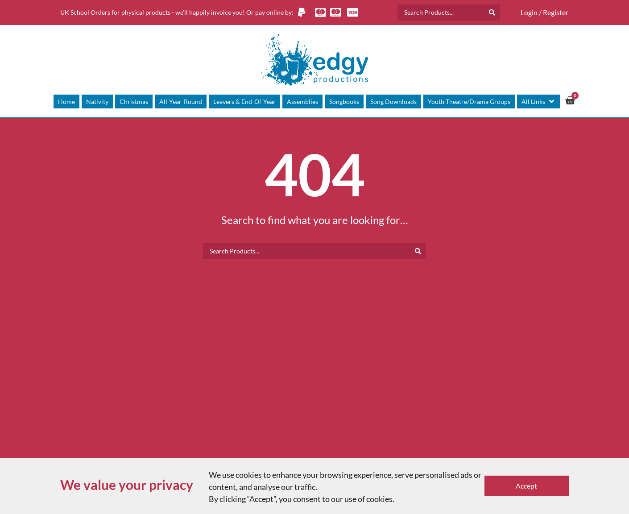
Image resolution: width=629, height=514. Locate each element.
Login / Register (544, 12)
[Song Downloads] (393, 101)
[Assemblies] (302, 101)
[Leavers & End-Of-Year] (244, 101)
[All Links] (538, 101)
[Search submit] (492, 12)
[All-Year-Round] (181, 101)
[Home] (66, 101)
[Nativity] (97, 101)
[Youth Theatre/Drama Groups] (469, 101)
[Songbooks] (344, 101)
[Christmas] (134, 101)
